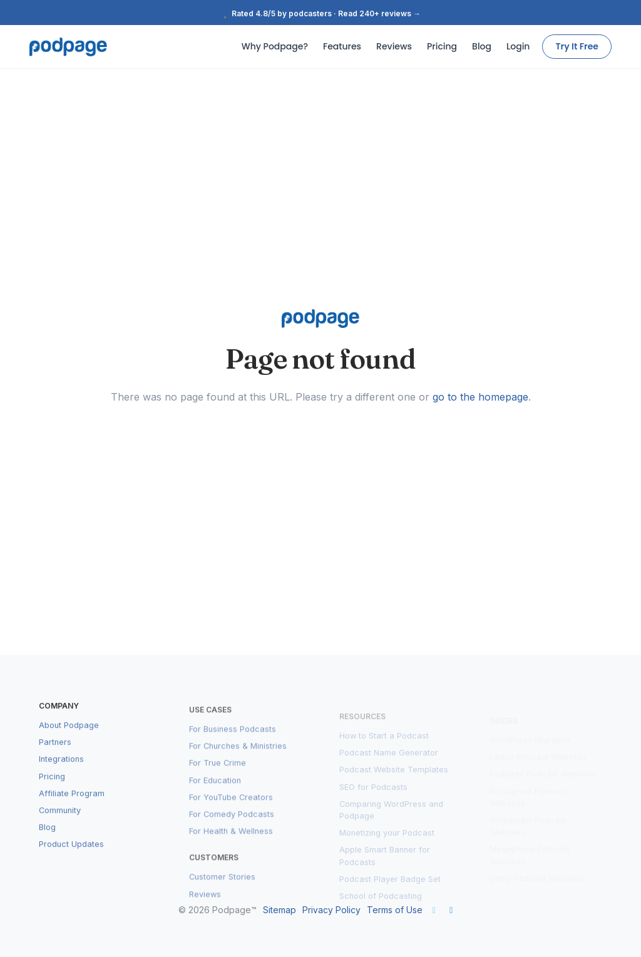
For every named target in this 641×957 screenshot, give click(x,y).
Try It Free (576, 46)
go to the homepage (480, 397)
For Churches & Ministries (238, 757)
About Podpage (69, 735)
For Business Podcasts (232, 740)
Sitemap (279, 909)
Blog (481, 46)
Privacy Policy (331, 909)
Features (342, 46)
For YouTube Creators (231, 808)
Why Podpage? (275, 46)
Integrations (61, 769)
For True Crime (217, 774)
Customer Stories (222, 888)
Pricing (442, 46)
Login (518, 46)
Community (60, 821)
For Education (215, 791)
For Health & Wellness (231, 842)
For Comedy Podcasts (231, 825)
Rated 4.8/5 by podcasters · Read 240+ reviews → (320, 13)
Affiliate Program (72, 804)
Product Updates (71, 854)
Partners (55, 752)
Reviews (394, 46)
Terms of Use (395, 909)
